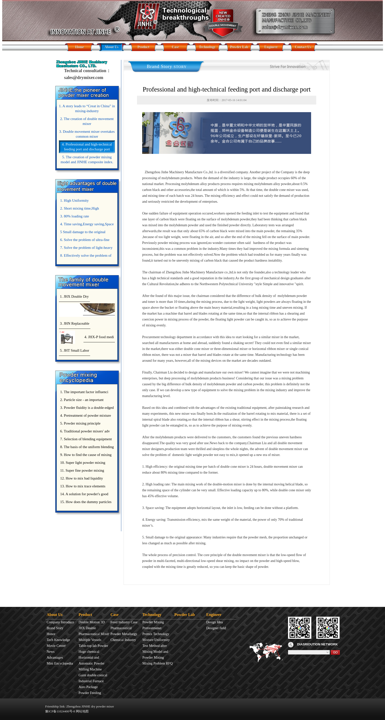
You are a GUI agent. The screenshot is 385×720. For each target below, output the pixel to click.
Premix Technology (155, 634)
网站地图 (82, 711)
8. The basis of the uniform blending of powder (86, 448)
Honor (51, 634)
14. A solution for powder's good (84, 494)
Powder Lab (239, 47)
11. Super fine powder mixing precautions (81, 471)
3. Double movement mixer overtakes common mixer (87, 134)
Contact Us (303, 47)
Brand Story (55, 628)
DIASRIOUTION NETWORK (313, 644)
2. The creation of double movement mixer (87, 121)
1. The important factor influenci (84, 392)
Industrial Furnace (91, 681)
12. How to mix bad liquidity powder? (81, 479)
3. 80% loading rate (74, 216)
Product (143, 47)
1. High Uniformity (74, 200)
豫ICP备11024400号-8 (60, 711)
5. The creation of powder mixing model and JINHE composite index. (87, 159)
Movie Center (56, 646)
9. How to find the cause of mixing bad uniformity (85, 456)
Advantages (55, 657)
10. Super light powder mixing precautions (82, 464)
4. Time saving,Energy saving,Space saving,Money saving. (86, 225)
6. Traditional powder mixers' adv (85, 431)
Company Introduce (60, 622)
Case (175, 47)
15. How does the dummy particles (85, 502)
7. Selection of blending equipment (86, 439)
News (51, 651)
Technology (207, 47)
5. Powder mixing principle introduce (79, 424)
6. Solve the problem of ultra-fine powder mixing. (84, 241)
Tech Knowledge (58, 640)
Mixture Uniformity (156, 640)
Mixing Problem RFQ (157, 663)
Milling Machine (90, 669)
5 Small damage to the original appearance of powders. (82, 233)
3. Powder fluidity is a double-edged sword (86, 409)
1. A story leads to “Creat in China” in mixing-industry (87, 108)
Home (79, 47)
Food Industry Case (124, 622)
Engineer (271, 47)
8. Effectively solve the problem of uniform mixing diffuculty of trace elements (85, 256)
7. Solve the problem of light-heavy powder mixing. (85, 249)
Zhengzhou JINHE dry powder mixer (90, 706)
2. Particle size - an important (82, 400)
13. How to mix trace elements (82, 486)
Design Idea (214, 622)
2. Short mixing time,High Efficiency (79, 209)
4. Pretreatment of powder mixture (85, 415)
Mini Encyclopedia (60, 663)
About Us (111, 47)
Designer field (216, 628)
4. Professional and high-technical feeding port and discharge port (87, 146)
